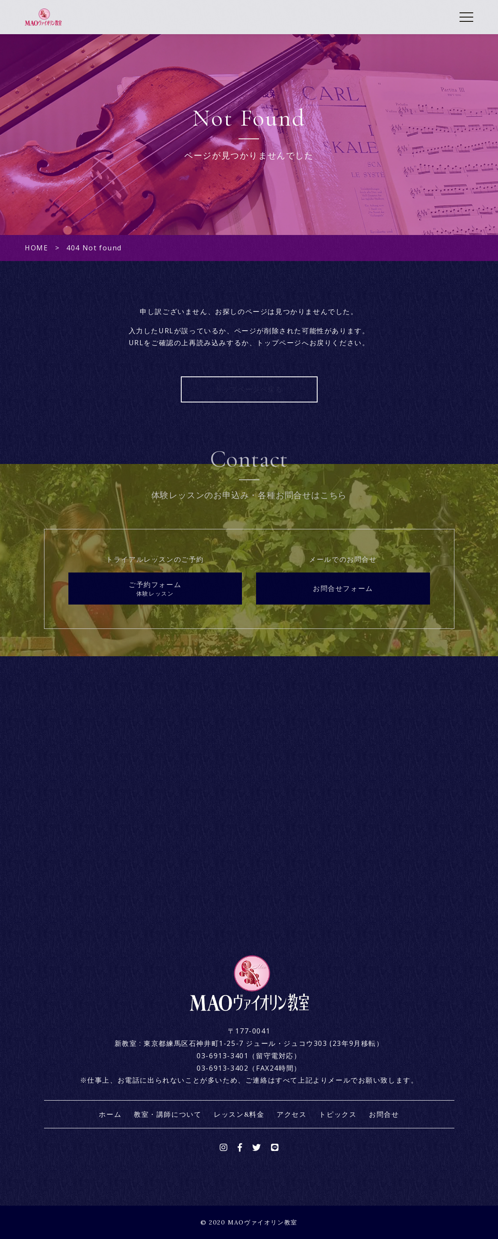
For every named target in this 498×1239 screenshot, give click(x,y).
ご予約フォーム (155, 589)
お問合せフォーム (343, 588)
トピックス (338, 1114)
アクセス (291, 1114)
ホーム (110, 1114)
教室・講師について (167, 1114)
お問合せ (384, 1114)
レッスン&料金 (239, 1114)
